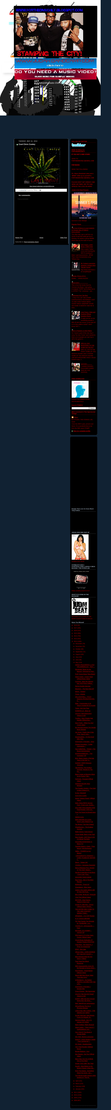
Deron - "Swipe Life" (81, 862)
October (78, 649)
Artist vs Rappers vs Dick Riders (82, 331)
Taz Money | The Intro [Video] (84, 824)
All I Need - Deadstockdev (83, 1044)
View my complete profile (81, 431)
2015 (75, 633)
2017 (75, 628)
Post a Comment (23, 199)
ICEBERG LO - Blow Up (82, 711)
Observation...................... (80, 283)
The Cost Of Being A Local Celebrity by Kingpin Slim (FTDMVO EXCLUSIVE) (83, 230)
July (77, 657)
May (77, 662)
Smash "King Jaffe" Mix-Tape (84, 1063)
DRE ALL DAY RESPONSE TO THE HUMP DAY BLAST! (87, 345)
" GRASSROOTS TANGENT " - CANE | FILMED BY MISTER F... (85, 858)
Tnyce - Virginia (80, 694)
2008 (75, 1100)
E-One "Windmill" (80, 793)
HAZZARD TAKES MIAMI (83, 877)
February (79, 1086)
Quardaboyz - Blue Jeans (83, 887)
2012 (75, 641)
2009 (75, 1097)
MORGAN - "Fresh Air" (82, 884)
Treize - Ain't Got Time (82, 708)
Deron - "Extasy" (80, 691)
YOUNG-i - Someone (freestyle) (85, 865)
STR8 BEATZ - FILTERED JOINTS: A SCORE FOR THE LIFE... (85, 982)
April (77, 1081)
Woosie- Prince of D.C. (79, 276)
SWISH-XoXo (79, 817)
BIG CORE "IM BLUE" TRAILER (85, 894)
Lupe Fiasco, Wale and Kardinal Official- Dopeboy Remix (88, 314)
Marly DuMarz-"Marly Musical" (84, 1025)
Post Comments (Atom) (31, 242)
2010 (75, 1095)
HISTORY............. (86, 364)
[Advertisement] (41, 219)
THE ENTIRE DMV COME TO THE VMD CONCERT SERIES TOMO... (84, 911)
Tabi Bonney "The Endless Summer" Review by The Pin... (84, 769)
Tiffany (76, 417)
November (79, 646)
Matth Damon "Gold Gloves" (84, 832)
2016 (75, 630)
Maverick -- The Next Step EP (84, 689)
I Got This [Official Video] (83, 897)
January (78, 1089)
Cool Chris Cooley (27, 144)
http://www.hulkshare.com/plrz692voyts (42, 186)
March (78, 1083)
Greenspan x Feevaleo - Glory (84, 741)
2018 (75, 625)
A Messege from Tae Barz (80, 295)
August (78, 654)
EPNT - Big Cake (80, 949)
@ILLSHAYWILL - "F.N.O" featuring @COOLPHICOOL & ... (85, 699)
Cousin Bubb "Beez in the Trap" (85, 834)
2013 (75, 638)
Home (41, 237)
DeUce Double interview (82, 686)
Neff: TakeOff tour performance (85, 1003)
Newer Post (19, 237)
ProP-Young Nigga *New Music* (85, 674)
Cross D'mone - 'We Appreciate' (85, 991)
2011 (75, 1092)
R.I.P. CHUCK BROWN (82, 918)
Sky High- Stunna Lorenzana (84, 1037)
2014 (75, 636)
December (79, 643)
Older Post (63, 237)
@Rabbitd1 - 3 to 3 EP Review (84, 916)
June (77, 660)
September (79, 652)
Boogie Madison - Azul (82, 1051)
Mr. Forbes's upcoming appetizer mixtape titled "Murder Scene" (88, 265)
